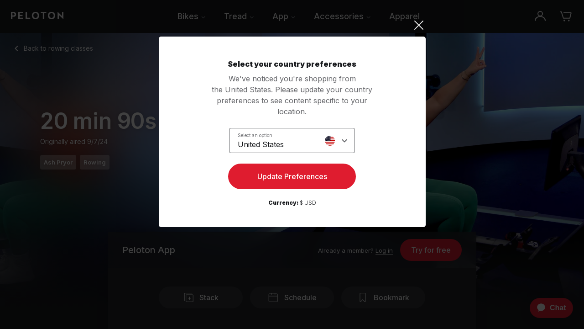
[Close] (292, 25)
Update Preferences (292, 176)
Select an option (255, 135)
